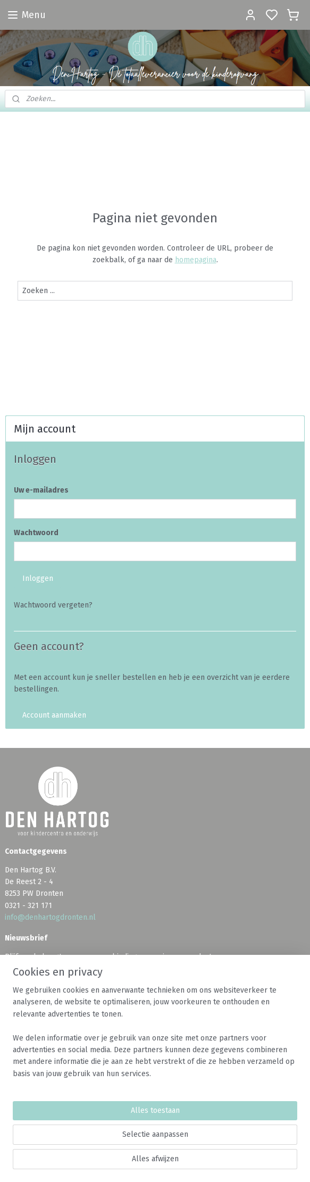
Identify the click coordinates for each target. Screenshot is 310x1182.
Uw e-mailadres (41, 490)
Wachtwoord (36, 532)
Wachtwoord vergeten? (53, 605)
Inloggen (37, 578)
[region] (155, 1036)
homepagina (195, 259)
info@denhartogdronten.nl (50, 917)
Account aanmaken (54, 715)
